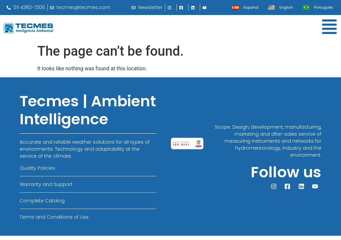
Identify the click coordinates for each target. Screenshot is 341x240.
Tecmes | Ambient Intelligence (88, 110)
